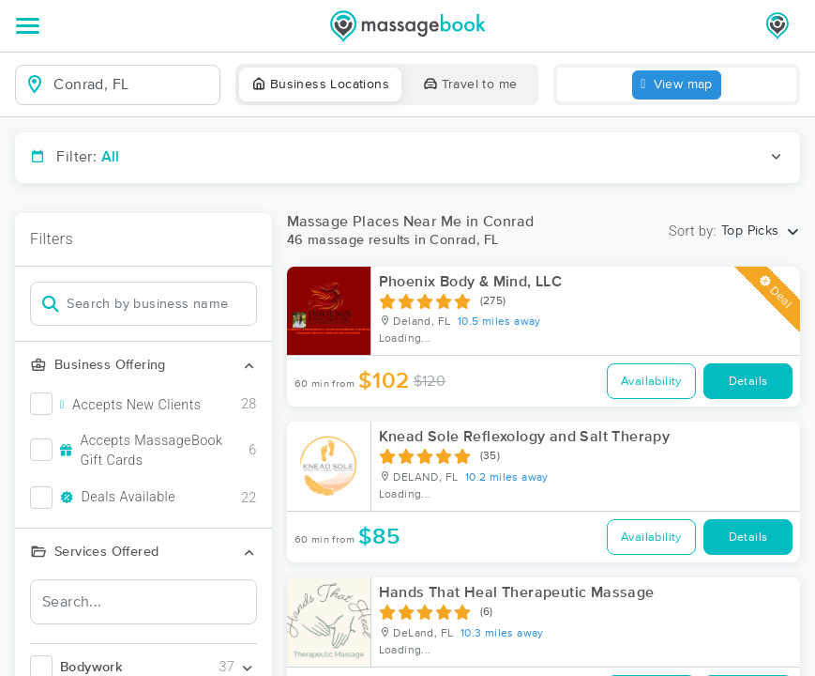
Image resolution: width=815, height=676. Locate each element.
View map (677, 85)
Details (748, 382)
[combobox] (132, 84)
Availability (651, 382)
